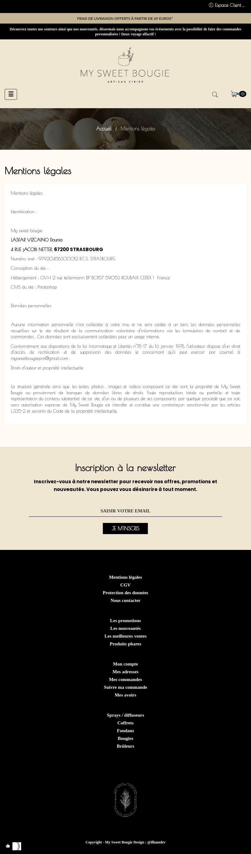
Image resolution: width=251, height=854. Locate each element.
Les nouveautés (125, 628)
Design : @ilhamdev (150, 842)
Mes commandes (125, 679)
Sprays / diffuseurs (125, 715)
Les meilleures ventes (125, 636)
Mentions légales (125, 577)
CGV (125, 584)
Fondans (125, 730)
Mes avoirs (125, 694)
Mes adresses (125, 671)
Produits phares (125, 643)
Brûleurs (126, 746)
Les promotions (125, 620)
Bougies (125, 738)
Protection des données (125, 592)
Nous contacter (125, 600)
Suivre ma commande (125, 687)
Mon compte (125, 664)
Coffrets (125, 722)
